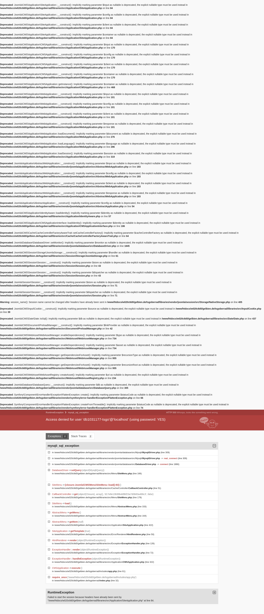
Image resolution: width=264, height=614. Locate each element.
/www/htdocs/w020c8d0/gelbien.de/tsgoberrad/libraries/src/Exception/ (99, 543)
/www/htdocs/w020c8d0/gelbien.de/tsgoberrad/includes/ (86, 571)
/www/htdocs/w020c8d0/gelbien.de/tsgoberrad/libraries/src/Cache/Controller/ (103, 488)
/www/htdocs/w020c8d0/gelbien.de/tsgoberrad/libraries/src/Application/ (99, 525)
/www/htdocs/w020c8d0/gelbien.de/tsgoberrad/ (82, 580)
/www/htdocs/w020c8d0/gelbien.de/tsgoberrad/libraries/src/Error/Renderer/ (100, 534)
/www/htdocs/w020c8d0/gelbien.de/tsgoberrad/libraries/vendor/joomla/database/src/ (105, 464)
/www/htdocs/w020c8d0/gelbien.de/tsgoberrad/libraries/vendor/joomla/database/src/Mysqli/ (107, 452)
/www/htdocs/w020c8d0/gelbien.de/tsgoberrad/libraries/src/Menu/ (93, 473)
